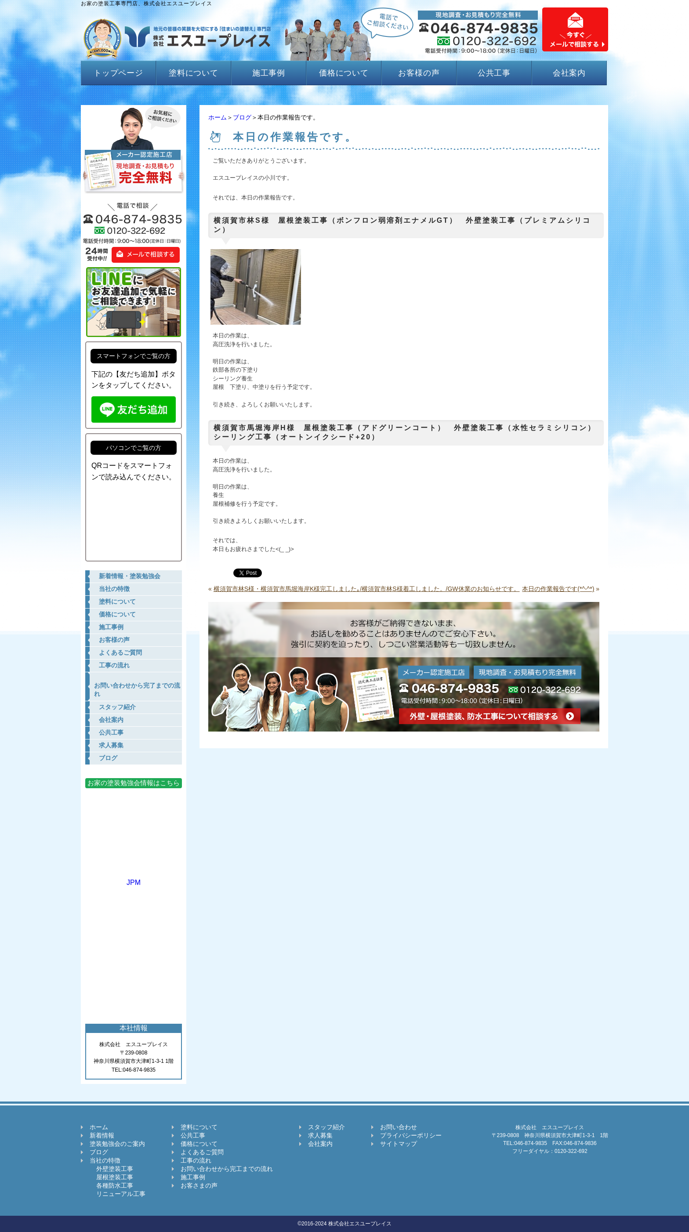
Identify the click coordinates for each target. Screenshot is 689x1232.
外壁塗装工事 (111, 1168)
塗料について (193, 73)
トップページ (118, 73)
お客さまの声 (199, 1185)
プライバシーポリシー (411, 1135)
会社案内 (569, 73)
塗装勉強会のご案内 (117, 1143)
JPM (133, 878)
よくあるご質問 (202, 1152)
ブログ (242, 117)
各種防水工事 (111, 1185)
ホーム (217, 117)
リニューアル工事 (117, 1193)
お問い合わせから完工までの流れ (227, 1168)
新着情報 (102, 1135)
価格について (344, 73)
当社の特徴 (105, 1160)
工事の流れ (196, 1160)
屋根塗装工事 (111, 1177)
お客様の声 (419, 73)
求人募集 (320, 1135)
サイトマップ (398, 1143)
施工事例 (269, 73)
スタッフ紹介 (326, 1127)
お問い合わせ (398, 1127)
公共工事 (494, 73)
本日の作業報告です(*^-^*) (558, 588)
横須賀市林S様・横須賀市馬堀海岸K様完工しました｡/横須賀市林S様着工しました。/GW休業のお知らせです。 (367, 588)
